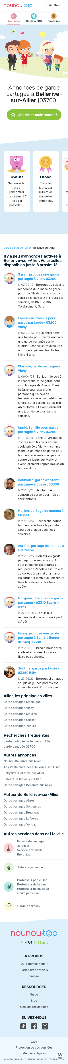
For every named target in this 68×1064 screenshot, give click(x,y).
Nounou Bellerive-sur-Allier (22, 761)
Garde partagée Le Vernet (21, 818)
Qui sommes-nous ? (34, 964)
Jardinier (23, 845)
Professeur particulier (32, 880)
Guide (34, 994)
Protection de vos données (34, 1047)
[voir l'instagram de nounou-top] (45, 1026)
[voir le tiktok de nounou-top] (23, 1026)
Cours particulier (28, 893)
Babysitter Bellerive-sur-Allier (24, 773)
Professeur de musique (33, 889)
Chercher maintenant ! (34, 115)
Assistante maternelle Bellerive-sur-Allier (32, 767)
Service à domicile (30, 850)
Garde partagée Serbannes (22, 806)
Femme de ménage (30, 841)
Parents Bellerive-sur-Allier (22, 779)
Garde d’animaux (28, 906)
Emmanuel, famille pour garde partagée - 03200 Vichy (37, 322)
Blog (34, 1000)
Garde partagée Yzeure (20, 726)
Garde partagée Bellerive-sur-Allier (28, 785)
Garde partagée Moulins (20, 714)
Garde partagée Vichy (19, 708)
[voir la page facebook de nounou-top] (34, 1026)
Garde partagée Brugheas (21, 812)
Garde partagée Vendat (20, 824)
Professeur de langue (32, 884)
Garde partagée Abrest (19, 800)
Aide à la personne (30, 867)
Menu (55, 5)
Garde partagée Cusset (20, 720)
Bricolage (23, 854)
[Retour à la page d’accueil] (18, 5)
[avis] (34, 942)
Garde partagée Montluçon (22, 702)
